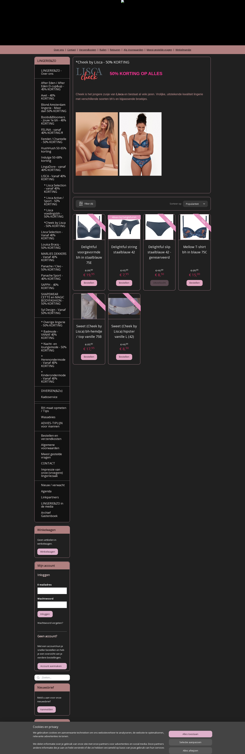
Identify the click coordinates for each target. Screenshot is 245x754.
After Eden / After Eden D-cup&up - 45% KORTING (53, 86)
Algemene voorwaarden (50, 446)
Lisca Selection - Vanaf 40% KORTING (52, 235)
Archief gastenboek (48, 733)
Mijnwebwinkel (161, 747)
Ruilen (103, 49)
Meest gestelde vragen (159, 49)
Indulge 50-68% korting (51, 159)
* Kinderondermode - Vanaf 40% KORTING (53, 377)
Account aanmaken (51, 666)
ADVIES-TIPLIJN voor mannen (52, 424)
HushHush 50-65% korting (53, 149)
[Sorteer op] (195, 204)
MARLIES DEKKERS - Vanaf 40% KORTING (53, 257)
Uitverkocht (159, 282)
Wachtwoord (45, 598)
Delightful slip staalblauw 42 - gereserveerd (159, 252)
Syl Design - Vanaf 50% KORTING (53, 311)
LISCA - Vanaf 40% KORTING (53, 177)
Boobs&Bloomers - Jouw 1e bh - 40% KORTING (53, 120)
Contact (71, 49)
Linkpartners (50, 497)
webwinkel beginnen (130, 747)
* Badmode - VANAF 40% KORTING (49, 334)
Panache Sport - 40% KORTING (52, 277)
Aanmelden (46, 709)
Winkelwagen (47, 551)
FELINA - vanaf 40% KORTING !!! (52, 131)
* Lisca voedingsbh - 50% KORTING (53, 213)
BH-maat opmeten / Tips (53, 409)
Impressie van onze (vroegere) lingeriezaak (52, 472)
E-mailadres (44, 584)
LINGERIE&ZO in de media (52, 505)
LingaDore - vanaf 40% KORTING (53, 168)
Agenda (46, 491)
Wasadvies (48, 417)
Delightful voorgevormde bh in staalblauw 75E (89, 255)
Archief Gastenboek (49, 514)
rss (116, 747)
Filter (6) (86, 203)
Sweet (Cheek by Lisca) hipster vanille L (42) (124, 331)
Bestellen (89, 282)
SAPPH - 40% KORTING (49, 286)
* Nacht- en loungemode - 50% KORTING (53, 347)
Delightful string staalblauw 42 (124, 249)
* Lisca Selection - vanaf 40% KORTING (55, 188)
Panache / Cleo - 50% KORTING (52, 267)
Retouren (115, 49)
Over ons (59, 49)
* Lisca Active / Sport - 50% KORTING (54, 201)
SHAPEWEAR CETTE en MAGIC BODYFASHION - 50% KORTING (52, 299)
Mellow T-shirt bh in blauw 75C (194, 249)
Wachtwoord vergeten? (50, 623)
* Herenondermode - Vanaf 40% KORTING (53, 361)
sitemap (109, 747)
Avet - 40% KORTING (48, 97)
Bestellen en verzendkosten (51, 437)
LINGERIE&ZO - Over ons (51, 72)
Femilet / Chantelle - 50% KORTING (53, 140)
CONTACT (48, 463)
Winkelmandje (183, 49)
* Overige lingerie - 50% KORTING (53, 323)
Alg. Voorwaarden (133, 49)
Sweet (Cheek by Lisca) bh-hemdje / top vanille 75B (89, 331)
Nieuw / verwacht (53, 485)
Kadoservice (49, 397)
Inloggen (45, 614)
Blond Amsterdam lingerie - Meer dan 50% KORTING (53, 108)
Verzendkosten (87, 49)
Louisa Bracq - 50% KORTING (50, 246)
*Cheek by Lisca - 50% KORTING (55, 224)
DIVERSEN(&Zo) (51, 391)
